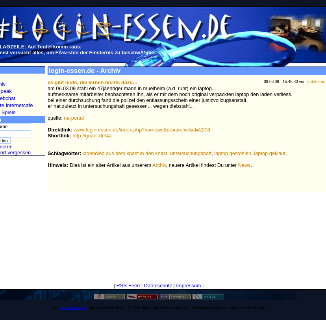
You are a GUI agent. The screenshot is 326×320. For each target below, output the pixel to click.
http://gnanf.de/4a (92, 136)
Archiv (159, 165)
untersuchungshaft (190, 153)
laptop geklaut (269, 153)
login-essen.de (73, 307)
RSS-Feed (128, 286)
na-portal (74, 118)
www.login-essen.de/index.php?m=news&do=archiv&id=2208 (142, 130)
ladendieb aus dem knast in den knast (125, 153)
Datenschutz (158, 286)
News (244, 165)
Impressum (188, 286)
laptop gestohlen (232, 153)
